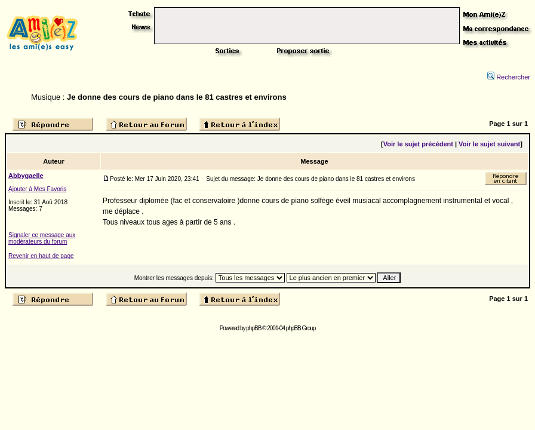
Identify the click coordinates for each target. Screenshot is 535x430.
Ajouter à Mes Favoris (37, 189)
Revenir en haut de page (41, 256)
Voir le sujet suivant (489, 144)
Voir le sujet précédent (418, 144)
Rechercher (508, 77)
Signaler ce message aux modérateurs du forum (41, 238)
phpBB (253, 328)
